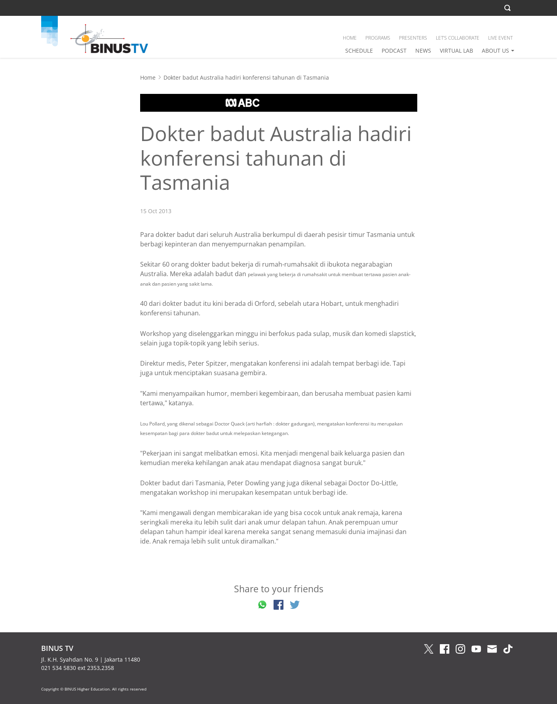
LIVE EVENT (500, 37)
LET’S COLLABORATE (457, 37)
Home (148, 77)
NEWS (423, 50)
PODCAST (394, 50)
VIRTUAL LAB (456, 50)
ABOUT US (495, 50)
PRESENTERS (413, 37)
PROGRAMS (377, 37)
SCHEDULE (359, 50)
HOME (350, 37)
